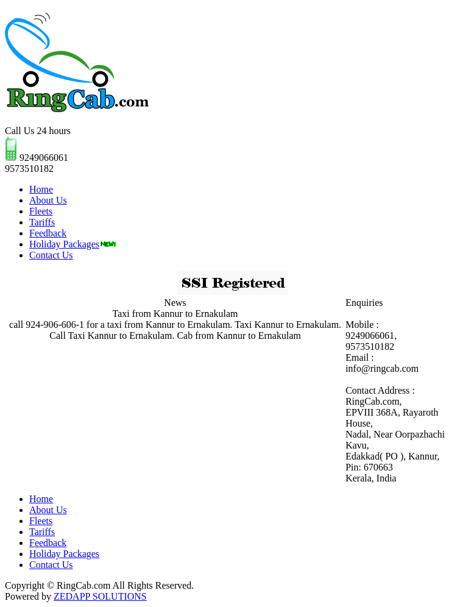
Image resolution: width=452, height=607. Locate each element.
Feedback (47, 233)
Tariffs (42, 222)
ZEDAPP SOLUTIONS (100, 596)
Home (41, 189)
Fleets (40, 211)
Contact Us (51, 255)
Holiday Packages (72, 244)
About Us (48, 200)
